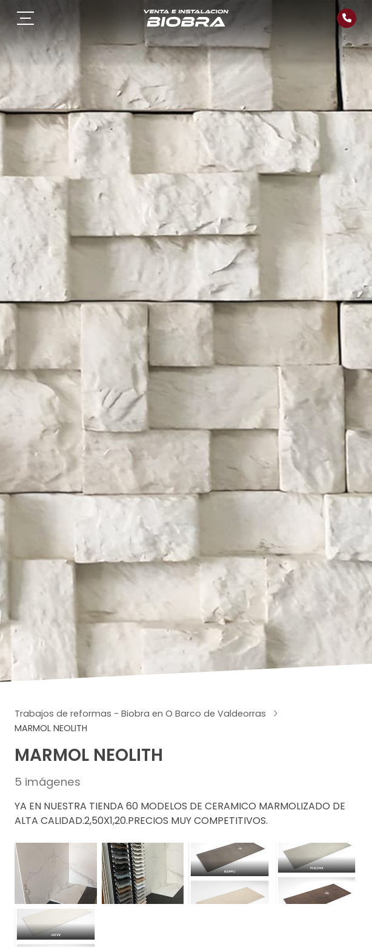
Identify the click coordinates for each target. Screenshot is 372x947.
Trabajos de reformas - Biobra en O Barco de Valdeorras (141, 714)
